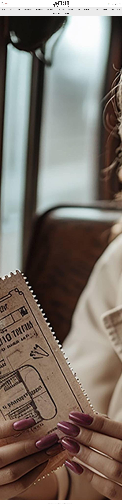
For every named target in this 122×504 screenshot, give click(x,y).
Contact (66, 13)
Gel (19, 9)
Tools (78, 9)
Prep (3, 9)
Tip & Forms (60, 9)
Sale (118, 9)
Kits (97, 9)
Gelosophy (28, 9)
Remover (70, 9)
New (112, 9)
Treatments (88, 9)
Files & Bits (50, 9)
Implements (39, 9)
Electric (105, 9)
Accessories (56, 13)
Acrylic (11, 9)
